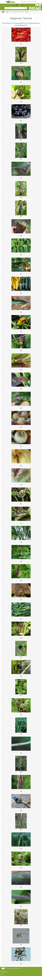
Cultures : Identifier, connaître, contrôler (15, 11)
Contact (2, 974)
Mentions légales (3, 971)
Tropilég (26, 11)
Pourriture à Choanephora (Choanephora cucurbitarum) (21, 24)
